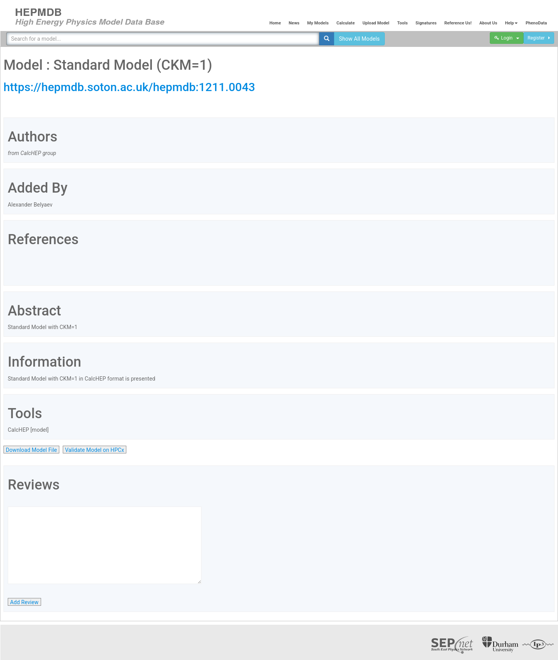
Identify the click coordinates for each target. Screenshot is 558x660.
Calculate (345, 23)
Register (539, 38)
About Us (488, 23)
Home (275, 23)
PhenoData (536, 23)
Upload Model (375, 23)
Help (511, 23)
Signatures (425, 23)
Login (506, 38)
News (294, 23)
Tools (402, 23)
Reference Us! (458, 23)
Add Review (24, 602)
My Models (318, 23)
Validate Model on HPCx (94, 450)
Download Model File (31, 450)
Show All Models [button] (359, 39)
